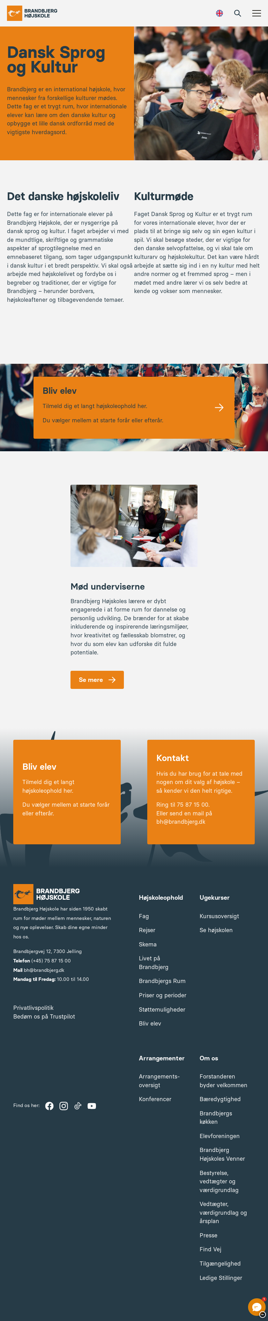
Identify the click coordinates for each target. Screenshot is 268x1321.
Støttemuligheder (162, 1009)
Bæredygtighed (220, 1099)
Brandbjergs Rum (162, 980)
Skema (148, 944)
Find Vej (210, 1249)
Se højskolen (216, 930)
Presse (208, 1235)
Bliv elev (150, 1023)
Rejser (147, 930)
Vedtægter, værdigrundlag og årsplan (223, 1212)
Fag (144, 916)
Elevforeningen (220, 1135)
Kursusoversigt (219, 916)
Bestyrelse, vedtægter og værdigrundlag (219, 1181)
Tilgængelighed (220, 1263)
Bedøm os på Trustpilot (44, 1016)
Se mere (91, 680)
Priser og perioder (162, 995)
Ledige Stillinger (221, 1277)
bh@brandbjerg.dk (44, 970)
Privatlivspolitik (33, 1007)
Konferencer (155, 1099)
